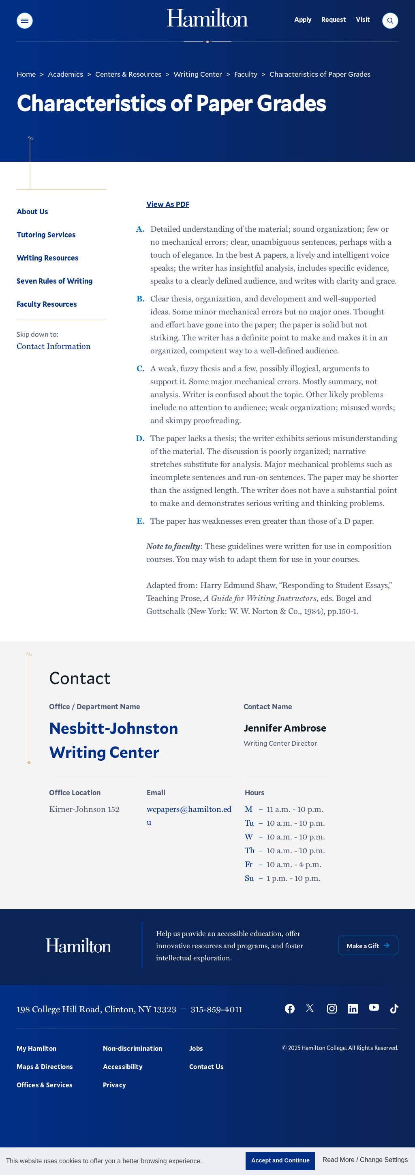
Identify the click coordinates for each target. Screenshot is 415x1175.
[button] (25, 21)
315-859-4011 (216, 1008)
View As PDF (167, 204)
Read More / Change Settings (365, 1159)
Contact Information (54, 345)
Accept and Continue (280, 1160)
